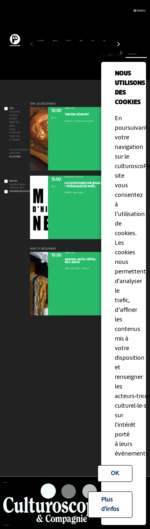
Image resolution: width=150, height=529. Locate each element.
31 (118, 55)
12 (63, 55)
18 (81, 55)
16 (75, 55)
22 (92, 55)
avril (93, 41)
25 (101, 55)
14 (69, 55)
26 (104, 55)
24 (98, 55)
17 (77, 55)
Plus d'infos (110, 505)
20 (86, 55)
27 (107, 55)
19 (83, 55)
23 (95, 55)
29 (112, 55)
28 (109, 55)
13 (66, 55)
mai (104, 41)
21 (89, 55)
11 (60, 55)
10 (57, 55)
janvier (55, 41)
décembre (41, 41)
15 (72, 55)
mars (81, 41)
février (69, 41)
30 (115, 55)
